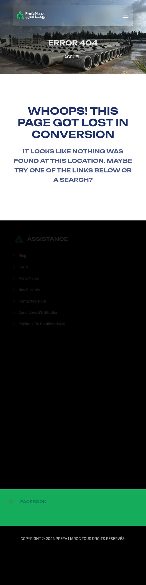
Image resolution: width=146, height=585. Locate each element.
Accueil (72, 56)
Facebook (33, 503)
